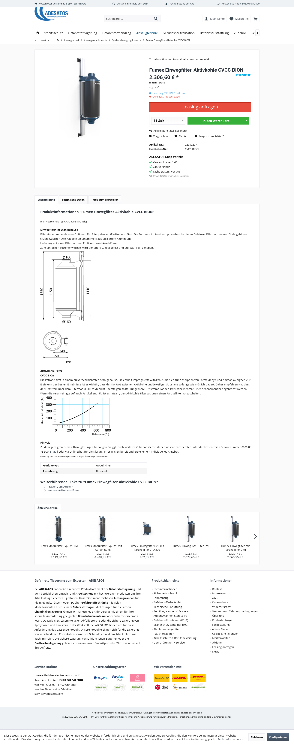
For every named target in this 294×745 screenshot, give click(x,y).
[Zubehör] (240, 33)
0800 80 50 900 (251, 3)
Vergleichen (158, 136)
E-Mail (54, 451)
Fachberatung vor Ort (182, 3)
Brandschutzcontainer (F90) (171, 624)
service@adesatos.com (48, 693)
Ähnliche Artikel (48, 508)
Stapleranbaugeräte (166, 629)
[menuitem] (256, 18)
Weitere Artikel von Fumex (62, 490)
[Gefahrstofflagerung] (83, 33)
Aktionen (217, 642)
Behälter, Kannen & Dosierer (172, 611)
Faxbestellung (221, 624)
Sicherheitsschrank (166, 593)
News (215, 651)
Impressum (219, 593)
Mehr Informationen (231, 739)
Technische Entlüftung (168, 607)
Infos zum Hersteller (105, 199)
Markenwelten (221, 638)
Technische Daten (73, 199)
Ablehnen (256, 737)
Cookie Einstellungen (225, 633)
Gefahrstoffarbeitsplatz (168, 602)
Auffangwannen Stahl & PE (170, 615)
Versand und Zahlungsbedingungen (235, 611)
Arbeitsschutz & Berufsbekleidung (175, 638)
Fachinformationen (165, 589)
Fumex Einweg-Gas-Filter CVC (191, 546)
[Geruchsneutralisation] (178, 33)
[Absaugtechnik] (147, 33)
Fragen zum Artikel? (209, 136)
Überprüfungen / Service (169, 642)
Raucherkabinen (164, 633)
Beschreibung (46, 199)
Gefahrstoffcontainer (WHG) (171, 620)
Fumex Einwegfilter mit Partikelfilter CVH (235, 547)
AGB (215, 598)
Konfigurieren (278, 737)
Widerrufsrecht (221, 607)
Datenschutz (220, 602)
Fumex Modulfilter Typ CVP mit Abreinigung (103, 547)
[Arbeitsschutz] (53, 33)
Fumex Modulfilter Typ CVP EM (59, 546)
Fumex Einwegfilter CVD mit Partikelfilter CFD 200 (147, 547)
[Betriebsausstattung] (214, 33)
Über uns (218, 615)
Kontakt (217, 589)
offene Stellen (221, 629)
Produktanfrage (222, 620)
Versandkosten (161, 712)
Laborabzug (161, 598)
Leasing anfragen (223, 647)
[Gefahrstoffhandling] (117, 33)
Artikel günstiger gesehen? (168, 130)
